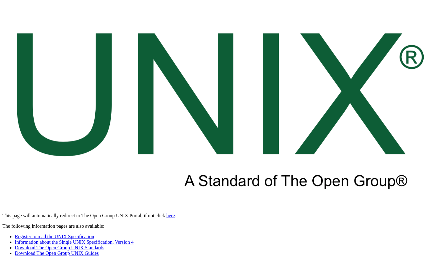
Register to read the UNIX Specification (54, 236)
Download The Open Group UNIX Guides (57, 253)
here (170, 215)
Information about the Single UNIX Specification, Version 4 (74, 242)
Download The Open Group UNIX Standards (59, 247)
